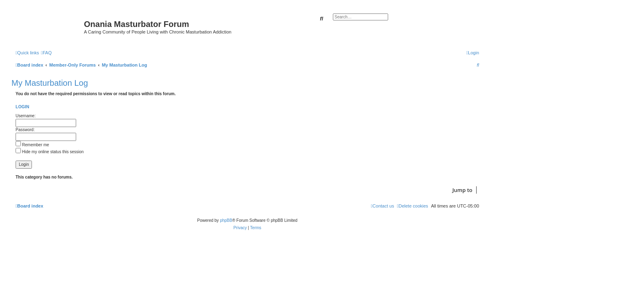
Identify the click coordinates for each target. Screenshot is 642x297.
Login (22, 106)
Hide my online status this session (50, 152)
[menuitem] (46, 53)
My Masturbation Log (49, 82)
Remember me (32, 145)
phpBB (226, 220)
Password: (25, 129)
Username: (26, 116)
